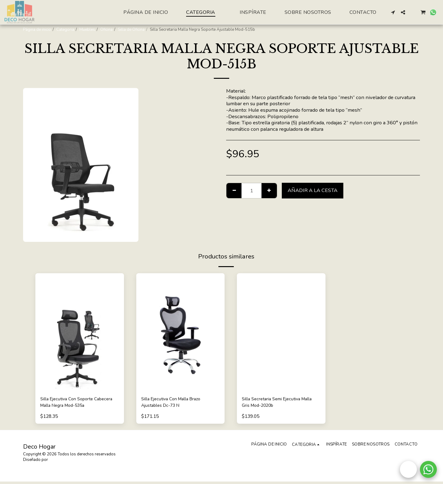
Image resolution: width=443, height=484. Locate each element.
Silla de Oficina (131, 29)
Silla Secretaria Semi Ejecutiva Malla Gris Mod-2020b (276, 403)
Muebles (87, 29)
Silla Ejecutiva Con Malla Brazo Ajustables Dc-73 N (176, 403)
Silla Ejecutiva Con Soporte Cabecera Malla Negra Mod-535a (78, 403)
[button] (393, 12)
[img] (79, 332)
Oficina (106, 29)
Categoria (65, 29)
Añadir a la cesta (312, 190)
